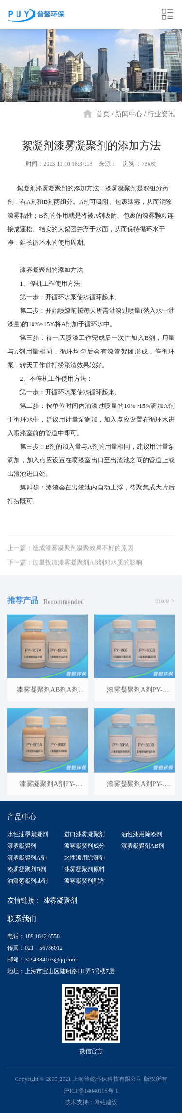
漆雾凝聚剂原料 (84, 869)
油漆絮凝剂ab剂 (27, 880)
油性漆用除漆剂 (141, 834)
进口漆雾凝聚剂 (84, 834)
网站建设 (105, 1102)
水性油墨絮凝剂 (27, 834)
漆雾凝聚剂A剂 (27, 857)
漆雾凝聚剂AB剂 (143, 846)
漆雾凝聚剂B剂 (26, 869)
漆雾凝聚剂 (21, 846)
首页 (103, 114)
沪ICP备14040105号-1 (91, 1090)
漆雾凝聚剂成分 (84, 846)
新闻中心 (128, 114)
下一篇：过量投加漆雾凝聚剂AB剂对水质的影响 (74, 577)
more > (165, 615)
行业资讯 (161, 114)
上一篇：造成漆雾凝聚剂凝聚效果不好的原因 (70, 562)
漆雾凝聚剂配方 (84, 880)
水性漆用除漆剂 (84, 857)
